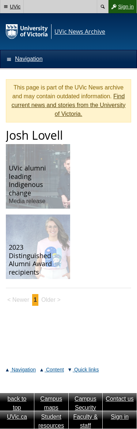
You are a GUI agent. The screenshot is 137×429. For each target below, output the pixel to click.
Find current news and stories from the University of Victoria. (68, 105)
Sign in (121, 6)
